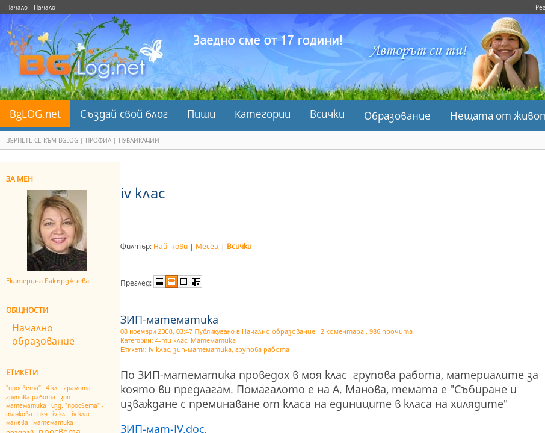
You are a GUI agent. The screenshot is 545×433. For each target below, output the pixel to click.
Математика (213, 340)
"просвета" (23, 388)
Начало (17, 7)
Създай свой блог (124, 114)
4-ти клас (171, 340)
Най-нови (170, 246)
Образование (397, 116)
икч (42, 414)
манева (17, 422)
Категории (263, 114)
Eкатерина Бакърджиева (47, 280)
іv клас (81, 414)
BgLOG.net (35, 114)
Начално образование (43, 334)
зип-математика (39, 401)
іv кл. (59, 414)
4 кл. (52, 388)
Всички (327, 114)
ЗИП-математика (169, 319)
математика (53, 422)
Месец (207, 246)
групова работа (30, 397)
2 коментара (342, 331)
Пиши (201, 114)
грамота (77, 388)
